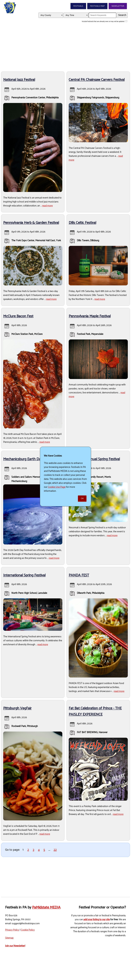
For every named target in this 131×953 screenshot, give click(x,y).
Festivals (78, 6)
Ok (82, 498)
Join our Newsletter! (15, 946)
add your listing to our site (96, 920)
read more (47, 206)
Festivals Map (97, 6)
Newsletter (118, 6)
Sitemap (9, 938)
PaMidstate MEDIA (46, 907)
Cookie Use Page (57, 487)
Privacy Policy (12, 930)
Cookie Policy (28, 930)
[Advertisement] (65, 48)
